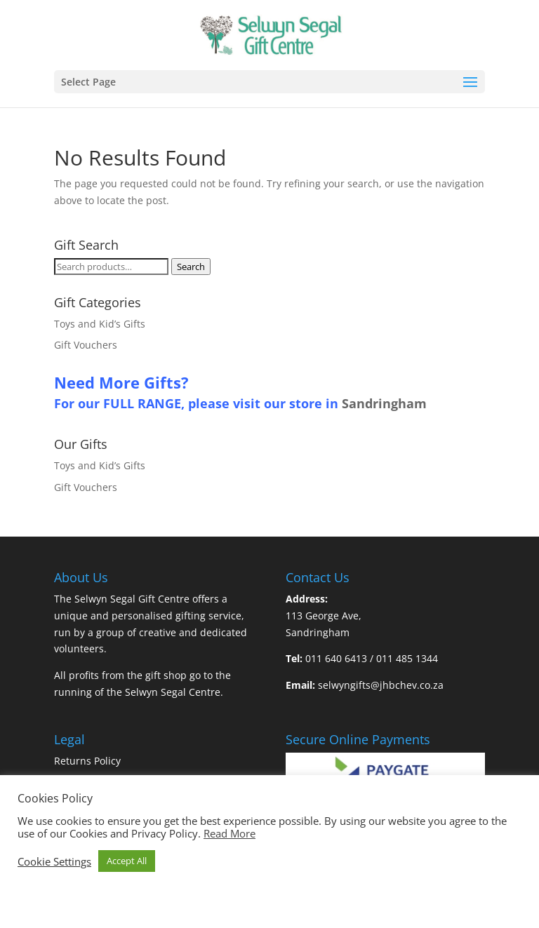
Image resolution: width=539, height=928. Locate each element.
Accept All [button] (127, 860)
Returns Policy (87, 760)
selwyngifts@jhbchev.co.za (381, 685)
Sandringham (384, 403)
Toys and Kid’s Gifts (99, 323)
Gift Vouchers (85, 344)
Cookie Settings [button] (54, 861)
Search (191, 266)
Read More (229, 833)
